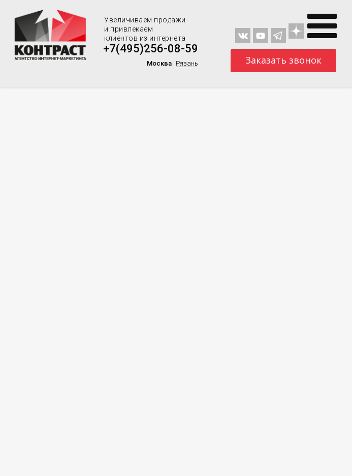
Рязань (187, 63)
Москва (159, 63)
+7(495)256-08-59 (150, 48)
